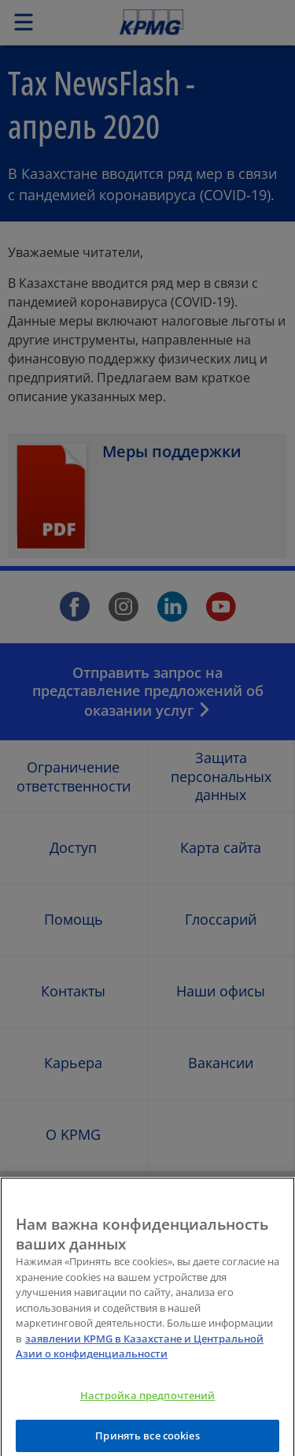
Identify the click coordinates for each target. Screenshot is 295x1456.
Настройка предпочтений (148, 1405)
